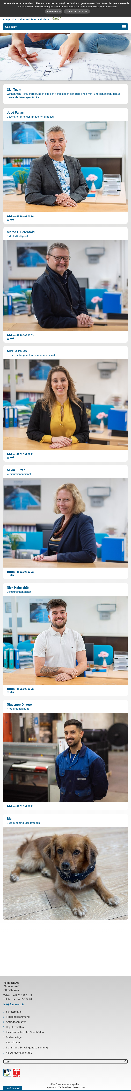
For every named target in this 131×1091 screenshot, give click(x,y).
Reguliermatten (15, 1027)
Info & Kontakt (13, 1087)
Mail (10, 219)
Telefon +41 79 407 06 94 (20, 216)
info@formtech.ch (13, 1004)
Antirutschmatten (16, 1021)
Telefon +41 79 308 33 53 (20, 335)
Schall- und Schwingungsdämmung (27, 1047)
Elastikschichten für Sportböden (25, 1032)
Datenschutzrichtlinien (77, 11)
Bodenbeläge (13, 1037)
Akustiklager (13, 1042)
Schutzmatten (14, 1011)
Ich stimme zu (54, 11)
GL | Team (11, 27)
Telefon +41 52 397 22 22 (20, 454)
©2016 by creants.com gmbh (65, 1084)
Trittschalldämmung (18, 1016)
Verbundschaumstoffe (19, 1052)
